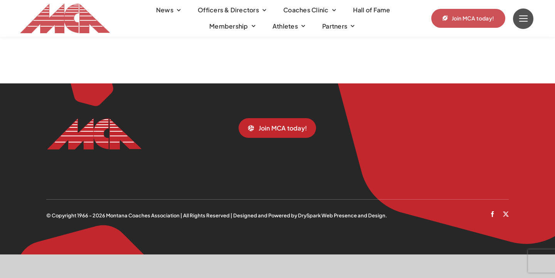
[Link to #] (523, 18)
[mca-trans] (64, 6)
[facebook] (492, 214)
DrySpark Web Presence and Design (341, 215)
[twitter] (506, 214)
